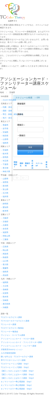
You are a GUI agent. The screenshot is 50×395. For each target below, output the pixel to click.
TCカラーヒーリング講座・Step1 (4, 363)
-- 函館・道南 (4, 110)
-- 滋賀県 (4, 232)
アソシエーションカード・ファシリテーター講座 (4, 342)
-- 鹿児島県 (4, 304)
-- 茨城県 (4, 150)
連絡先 (46, 164)
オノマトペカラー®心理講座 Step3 (4, 388)
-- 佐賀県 (4, 293)
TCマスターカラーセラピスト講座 (4, 320)
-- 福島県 (4, 143)
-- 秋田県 (4, 135)
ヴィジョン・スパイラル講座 (4, 335)
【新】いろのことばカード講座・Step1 (4, 371)
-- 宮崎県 (4, 300)
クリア (30, 152)
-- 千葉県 (4, 164)
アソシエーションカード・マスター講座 (4, 338)
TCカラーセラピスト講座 (4, 317)
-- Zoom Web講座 (4, 100)
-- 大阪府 (4, 218)
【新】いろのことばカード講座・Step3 (4, 378)
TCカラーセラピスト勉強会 (4, 328)
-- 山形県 (4, 139)
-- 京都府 (4, 221)
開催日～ (21, 124)
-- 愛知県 (4, 207)
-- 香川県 (4, 264)
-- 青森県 (4, 125)
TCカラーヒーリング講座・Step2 (4, 367)
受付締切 (32, 164)
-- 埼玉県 (4, 160)
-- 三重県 (4, 239)
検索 (30, 147)
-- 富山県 (4, 189)
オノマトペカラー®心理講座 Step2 (4, 385)
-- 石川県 (4, 193)
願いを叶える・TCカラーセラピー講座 (4, 356)
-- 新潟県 (4, 185)
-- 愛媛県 (4, 268)
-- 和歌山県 (4, 236)
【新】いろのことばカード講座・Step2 (4, 374)
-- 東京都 (4, 168)
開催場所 (21, 103)
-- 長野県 (4, 182)
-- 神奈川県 (4, 171)
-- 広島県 (4, 246)
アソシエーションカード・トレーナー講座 (4, 346)
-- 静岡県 (4, 203)
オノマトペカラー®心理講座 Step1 (4, 381)
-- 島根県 (4, 257)
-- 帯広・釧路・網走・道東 (4, 114)
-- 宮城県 (4, 132)
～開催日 (21, 135)
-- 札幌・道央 (4, 107)
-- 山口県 (4, 261)
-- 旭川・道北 (4, 117)
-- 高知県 (4, 275)
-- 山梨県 (4, 178)
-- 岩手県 (4, 128)
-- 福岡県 (4, 282)
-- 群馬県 (4, 157)
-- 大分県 (4, 286)
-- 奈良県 (4, 228)
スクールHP (39, 164)
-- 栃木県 (4, 153)
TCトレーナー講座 (4, 324)
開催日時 (27, 164)
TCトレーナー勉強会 (4, 331)
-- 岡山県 (4, 250)
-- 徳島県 (4, 271)
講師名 (20, 114)
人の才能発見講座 (4, 353)
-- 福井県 (4, 196)
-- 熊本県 (4, 296)
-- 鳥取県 (4, 253)
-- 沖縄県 (4, 307)
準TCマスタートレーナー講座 (4, 360)
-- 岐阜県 (4, 210)
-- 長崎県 (4, 289)
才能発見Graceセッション (4, 349)
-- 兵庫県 (4, 225)
